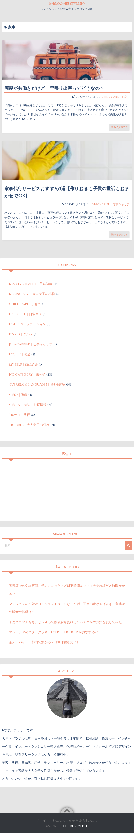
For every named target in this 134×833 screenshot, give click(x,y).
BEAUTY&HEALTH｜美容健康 (30, 284)
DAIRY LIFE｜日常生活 (25, 314)
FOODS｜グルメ (21, 334)
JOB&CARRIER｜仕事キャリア (110, 204)
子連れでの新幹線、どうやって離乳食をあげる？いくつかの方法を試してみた (65, 622)
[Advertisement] (67, 489)
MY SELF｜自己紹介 (23, 364)
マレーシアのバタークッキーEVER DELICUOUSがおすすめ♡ (53, 632)
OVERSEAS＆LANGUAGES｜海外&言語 (37, 384)
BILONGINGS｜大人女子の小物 (32, 294)
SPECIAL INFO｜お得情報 (27, 405)
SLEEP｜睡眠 (18, 395)
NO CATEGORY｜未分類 (27, 374)
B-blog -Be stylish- (67, 3)
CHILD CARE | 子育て (115, 97)
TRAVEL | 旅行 (19, 415)
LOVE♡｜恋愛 (19, 354)
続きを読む (119, 127)
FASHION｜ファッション (27, 324)
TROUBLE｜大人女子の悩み (29, 425)
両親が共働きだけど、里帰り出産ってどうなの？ (54, 88)
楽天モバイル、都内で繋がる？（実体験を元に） (44, 642)
